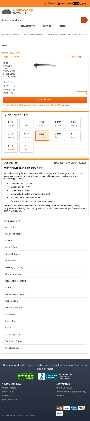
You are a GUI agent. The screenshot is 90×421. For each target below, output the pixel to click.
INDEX (62, 26)
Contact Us (8, 395)
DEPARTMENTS (28, 26)
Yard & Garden (12, 347)
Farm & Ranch (12, 247)
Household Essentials (15, 280)
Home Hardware (13, 274)
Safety (8, 327)
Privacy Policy (79, 391)
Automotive (11, 227)
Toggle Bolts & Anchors (33, 34)
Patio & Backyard (13, 307)
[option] (11, 124)
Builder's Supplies (13, 233)
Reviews (60, 395)
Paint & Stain (11, 300)
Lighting (9, 287)
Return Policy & (64, 391)
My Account (50, 3)
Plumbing (10, 314)
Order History (9, 387)
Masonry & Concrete (10, 34)
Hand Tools (10, 260)
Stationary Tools (13, 334)
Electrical (9, 240)
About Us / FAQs (64, 387)
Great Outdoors (13, 253)
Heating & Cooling (14, 267)
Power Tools (11, 321)
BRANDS (47, 26)
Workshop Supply (13, 341)
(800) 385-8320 (9, 399)
